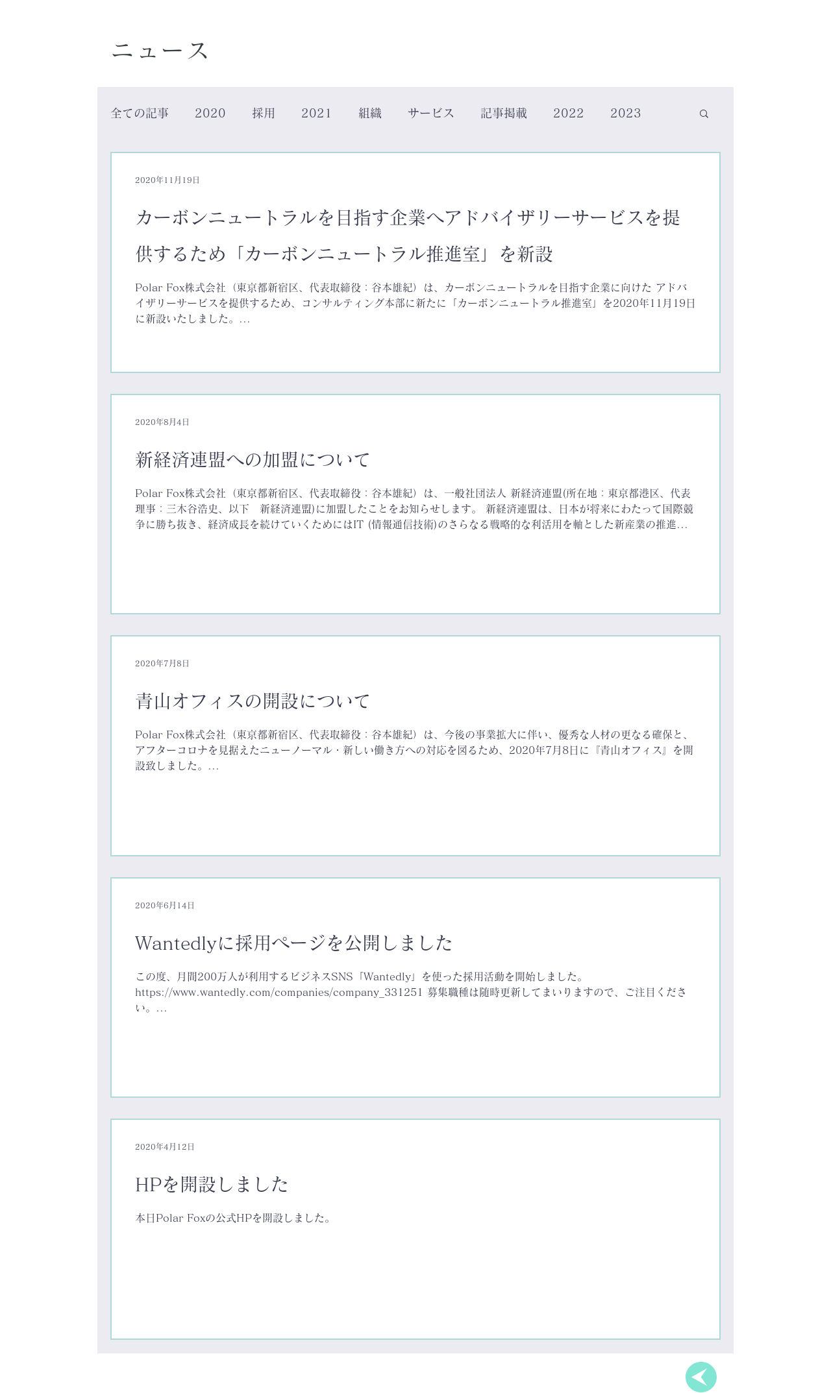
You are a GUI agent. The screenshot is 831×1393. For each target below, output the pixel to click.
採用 (263, 113)
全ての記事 (139, 113)
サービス (431, 113)
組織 (370, 113)
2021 (316, 113)
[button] (704, 114)
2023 (625, 113)
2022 (568, 113)
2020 (210, 113)
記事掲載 (503, 113)
